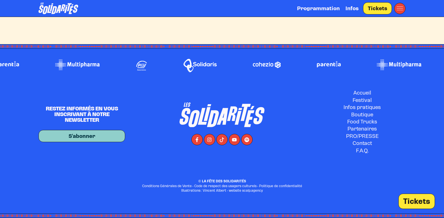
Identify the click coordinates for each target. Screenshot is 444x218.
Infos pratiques (362, 107)
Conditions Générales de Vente (167, 186)
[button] (399, 8)
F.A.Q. (362, 150)
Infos (351, 8)
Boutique (362, 114)
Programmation (318, 8)
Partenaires (362, 128)
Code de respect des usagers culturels (225, 186)
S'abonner (82, 136)
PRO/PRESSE (362, 136)
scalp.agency (252, 190)
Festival (362, 100)
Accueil (362, 92)
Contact (362, 143)
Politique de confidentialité (280, 186)
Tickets (377, 8)
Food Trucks (362, 121)
